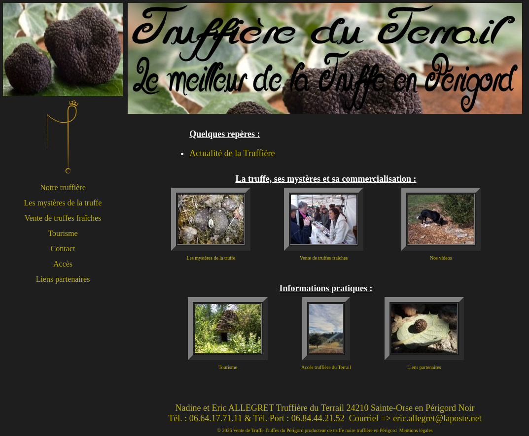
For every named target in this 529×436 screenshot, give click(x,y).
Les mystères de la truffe (63, 203)
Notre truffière (63, 187)
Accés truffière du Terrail (326, 367)
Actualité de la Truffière (232, 153)
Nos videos (441, 258)
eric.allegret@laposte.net (437, 418)
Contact (63, 248)
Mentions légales (416, 430)
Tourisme (62, 233)
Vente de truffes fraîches (63, 218)
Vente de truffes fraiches (324, 258)
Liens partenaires (63, 279)
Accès (62, 264)
